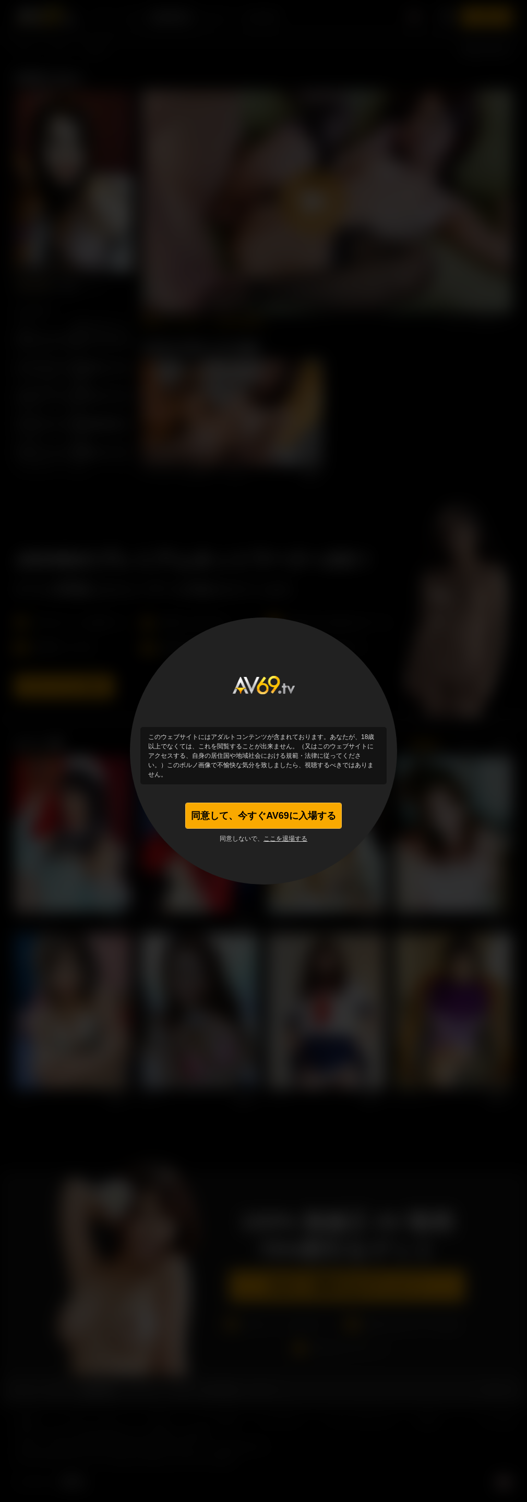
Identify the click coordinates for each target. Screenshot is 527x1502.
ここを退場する (285, 838)
